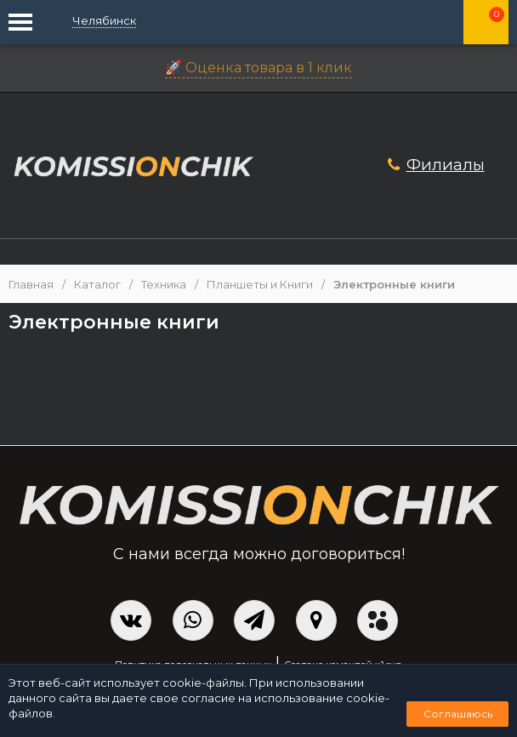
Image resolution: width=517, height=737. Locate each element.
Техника (163, 284)
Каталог (97, 284)
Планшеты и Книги (260, 284)
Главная (31, 284)
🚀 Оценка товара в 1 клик (258, 68)
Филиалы (445, 164)
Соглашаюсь (457, 713)
